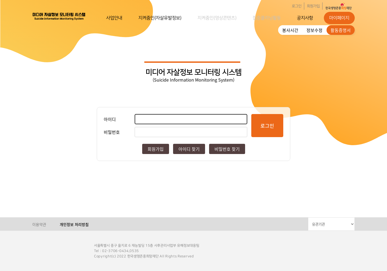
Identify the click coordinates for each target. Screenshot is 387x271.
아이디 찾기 (189, 149)
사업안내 (114, 18)
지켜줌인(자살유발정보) (159, 18)
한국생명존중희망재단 (59, 16)
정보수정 (314, 30)
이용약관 (39, 224)
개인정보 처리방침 (74, 224)
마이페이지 (339, 18)
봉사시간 (290, 30)
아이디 (110, 119)
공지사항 (305, 18)
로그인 (297, 6)
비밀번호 (112, 132)
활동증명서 (341, 30)
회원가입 (313, 6)
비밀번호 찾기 (227, 149)
